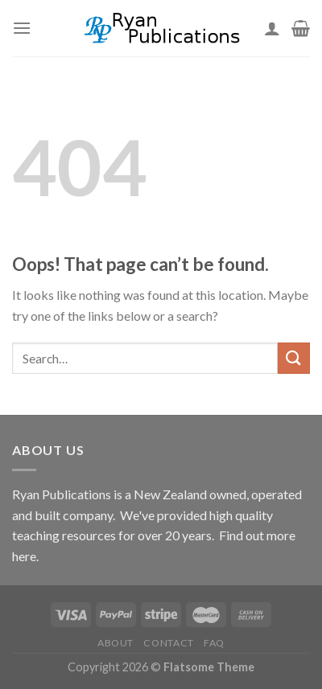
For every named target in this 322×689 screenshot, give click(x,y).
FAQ (214, 643)
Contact (168, 643)
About (115, 643)
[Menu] (21, 27)
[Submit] (294, 358)
